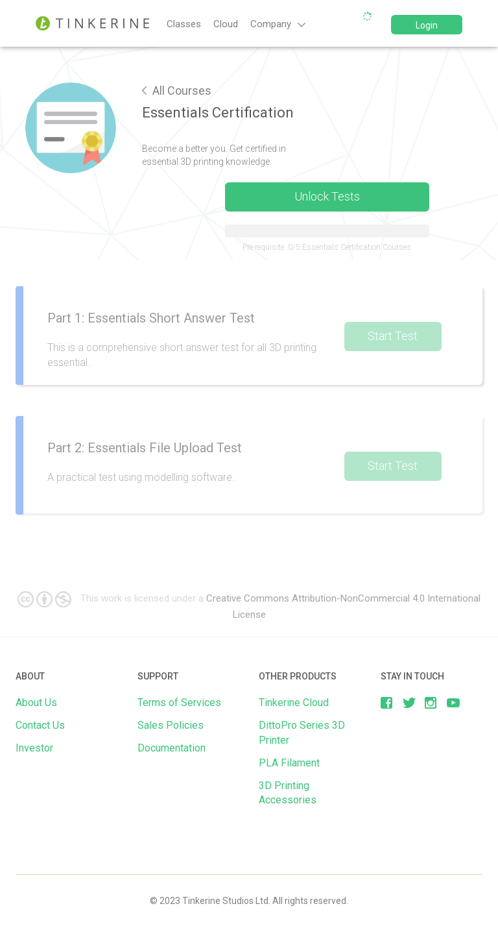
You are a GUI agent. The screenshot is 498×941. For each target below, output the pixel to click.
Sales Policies (170, 725)
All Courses (176, 90)
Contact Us (40, 725)
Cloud (225, 24)
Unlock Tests (327, 196)
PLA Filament (289, 763)
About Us (36, 702)
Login (427, 25)
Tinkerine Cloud (294, 702)
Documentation (171, 748)
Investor (34, 748)
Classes (184, 24)
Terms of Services (179, 702)
